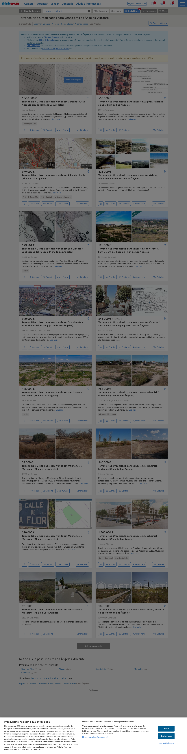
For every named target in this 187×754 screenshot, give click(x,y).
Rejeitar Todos (166, 736)
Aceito (166, 729)
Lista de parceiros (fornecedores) (95, 737)
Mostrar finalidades (166, 743)
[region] (93, 735)
